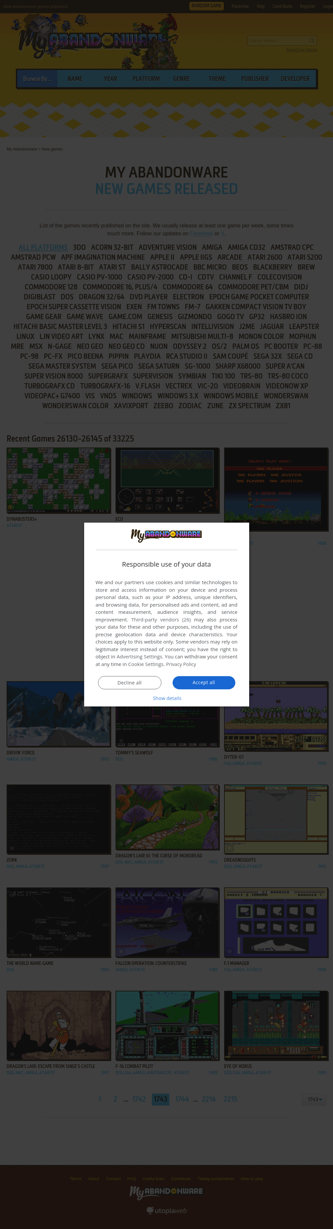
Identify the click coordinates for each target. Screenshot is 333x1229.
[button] (166, 697)
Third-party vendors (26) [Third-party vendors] (161, 619)
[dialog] (166, 614)
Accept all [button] (204, 682)
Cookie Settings (145, 664)
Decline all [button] (129, 682)
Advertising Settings (139, 656)
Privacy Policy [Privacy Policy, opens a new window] (181, 664)
